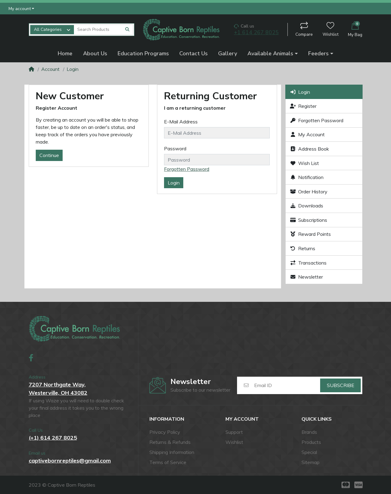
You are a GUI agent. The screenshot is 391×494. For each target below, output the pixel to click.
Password (175, 148)
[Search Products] (98, 30)
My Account (307, 134)
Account (50, 69)
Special (309, 452)
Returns (303, 248)
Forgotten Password (186, 169)
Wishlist (330, 29)
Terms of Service (167, 462)
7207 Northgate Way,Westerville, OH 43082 (58, 388)
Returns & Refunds (170, 442)
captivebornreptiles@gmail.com (70, 460)
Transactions (308, 263)
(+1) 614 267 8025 (53, 437)
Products (311, 442)
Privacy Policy (164, 432)
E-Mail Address (181, 122)
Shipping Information (171, 452)
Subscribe (340, 385)
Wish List (304, 163)
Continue (49, 155)
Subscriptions (308, 220)
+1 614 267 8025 (256, 32)
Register (303, 106)
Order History (309, 191)
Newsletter (306, 277)
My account (242, 419)
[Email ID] (287, 386)
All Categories (48, 29)
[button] (21, 8)
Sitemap (310, 462)
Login (73, 69)
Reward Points (310, 234)
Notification (307, 177)
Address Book (309, 149)
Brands (309, 432)
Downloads (306, 206)
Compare (304, 29)
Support (234, 432)
